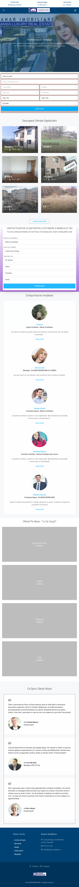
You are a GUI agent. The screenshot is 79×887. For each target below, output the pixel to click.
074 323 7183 (15, 2)
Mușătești (17, 854)
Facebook (34, 866)
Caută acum (39, 109)
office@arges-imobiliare (15, 5)
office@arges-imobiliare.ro (52, 849)
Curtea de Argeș (19, 840)
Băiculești (17, 843)
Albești (16, 847)
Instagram (45, 866)
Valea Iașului (18, 851)
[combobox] (39, 81)
